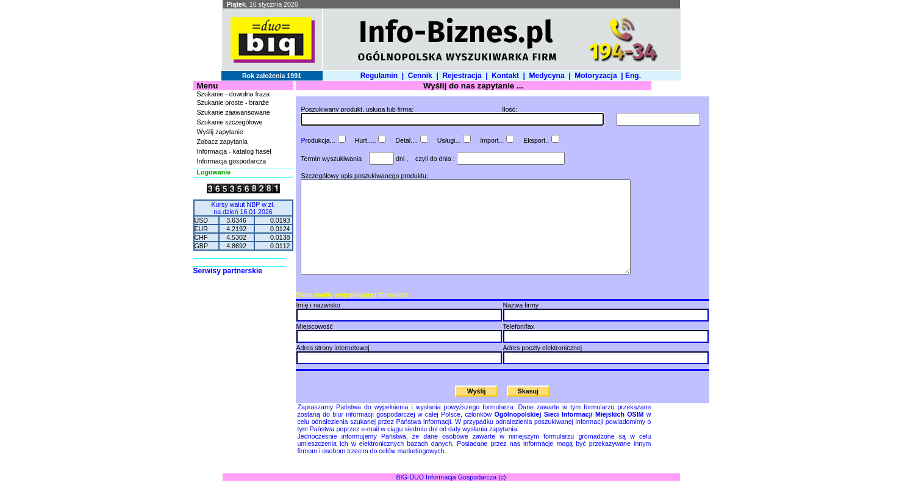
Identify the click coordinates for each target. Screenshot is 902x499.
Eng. (635, 75)
